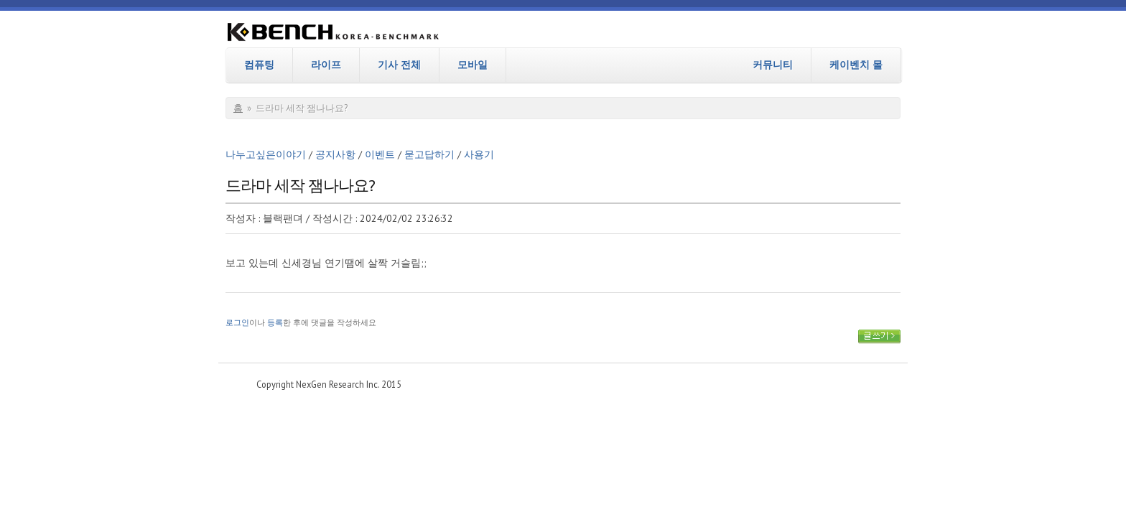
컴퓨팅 (259, 64)
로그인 (237, 322)
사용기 (479, 154)
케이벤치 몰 (856, 64)
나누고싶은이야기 (265, 154)
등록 (275, 322)
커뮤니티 (773, 64)
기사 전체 (399, 64)
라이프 (326, 64)
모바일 (472, 64)
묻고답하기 (429, 154)
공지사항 (335, 154)
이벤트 (380, 154)
